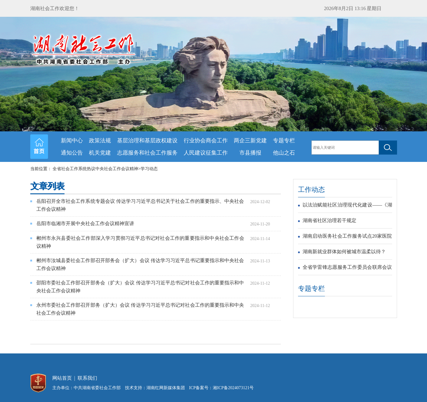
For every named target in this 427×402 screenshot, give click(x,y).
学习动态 (149, 168)
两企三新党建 (250, 140)
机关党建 (100, 153)
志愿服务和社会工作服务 (147, 153)
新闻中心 (72, 140)
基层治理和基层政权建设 (147, 140)
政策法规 (100, 140)
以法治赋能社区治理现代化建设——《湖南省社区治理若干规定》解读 (347, 206)
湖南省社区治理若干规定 (329, 220)
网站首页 (62, 378)
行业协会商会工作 (206, 140)
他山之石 (284, 153)
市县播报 (250, 153)
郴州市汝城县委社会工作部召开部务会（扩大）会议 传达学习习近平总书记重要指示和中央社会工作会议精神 (140, 264)
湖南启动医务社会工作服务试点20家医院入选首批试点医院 (347, 237)
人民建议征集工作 (206, 153)
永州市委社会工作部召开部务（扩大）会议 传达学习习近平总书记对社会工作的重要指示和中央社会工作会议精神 (140, 309)
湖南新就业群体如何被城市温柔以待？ (344, 251)
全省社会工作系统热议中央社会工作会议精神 (95, 168)
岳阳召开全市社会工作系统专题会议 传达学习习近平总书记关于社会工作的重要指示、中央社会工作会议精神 (140, 205)
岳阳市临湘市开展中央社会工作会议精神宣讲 (85, 223)
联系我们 (87, 378)
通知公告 (72, 153)
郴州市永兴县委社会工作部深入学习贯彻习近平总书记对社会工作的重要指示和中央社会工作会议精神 (140, 242)
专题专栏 (284, 140)
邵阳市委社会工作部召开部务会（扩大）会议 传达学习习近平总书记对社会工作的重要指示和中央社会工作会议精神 (140, 286)
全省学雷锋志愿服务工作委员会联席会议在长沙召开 (347, 268)
